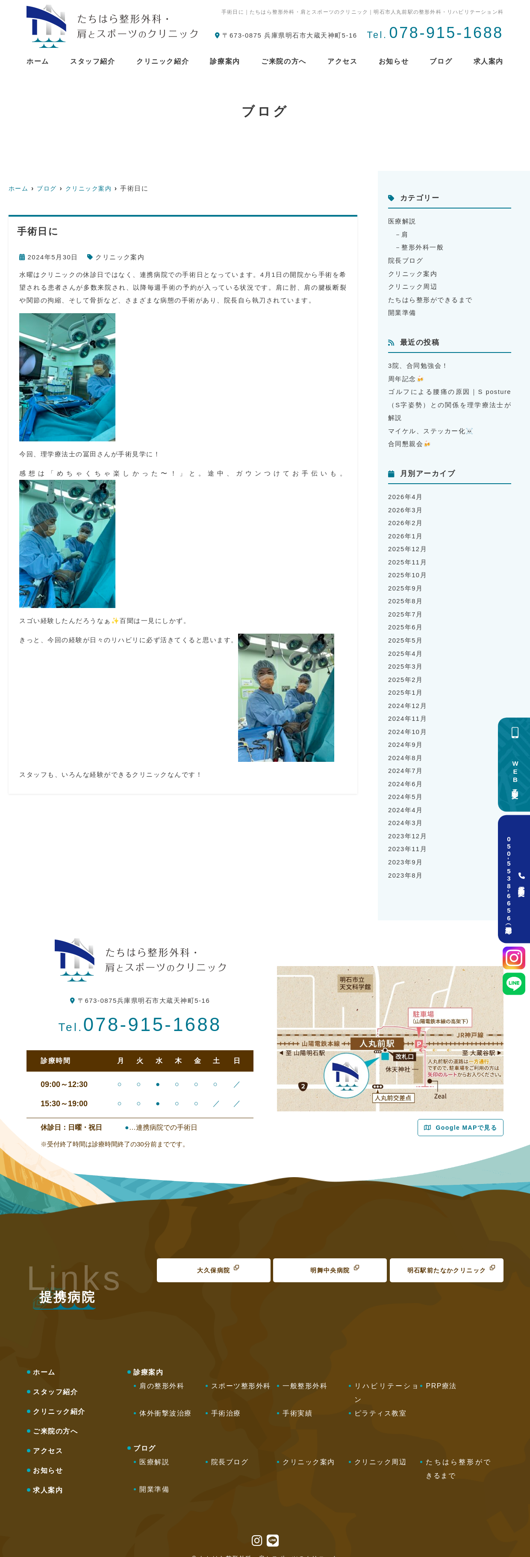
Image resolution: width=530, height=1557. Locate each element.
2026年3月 (405, 506)
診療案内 (225, 61)
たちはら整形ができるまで (430, 298)
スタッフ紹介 (92, 61)
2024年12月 (407, 698)
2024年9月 (405, 736)
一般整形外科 (305, 1375)
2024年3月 (405, 813)
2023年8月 (405, 865)
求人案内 (489, 61)
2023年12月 (407, 826)
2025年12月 (407, 544)
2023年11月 (407, 839)
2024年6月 (405, 775)
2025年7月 (405, 608)
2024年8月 (405, 749)
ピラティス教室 (380, 1402)
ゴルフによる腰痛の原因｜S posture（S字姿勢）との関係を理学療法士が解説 (449, 402)
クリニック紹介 (162, 61)
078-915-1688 (140, 1014)
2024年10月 (407, 724)
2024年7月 (405, 762)
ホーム (37, 61)
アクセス (342, 61)
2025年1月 (405, 685)
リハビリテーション (387, 1382)
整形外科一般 (423, 246)
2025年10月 (407, 570)
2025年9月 (405, 583)
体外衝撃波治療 (165, 1402)
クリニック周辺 (413, 285)
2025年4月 (405, 647)
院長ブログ (406, 259)
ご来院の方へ (283, 61)
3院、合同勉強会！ (418, 363)
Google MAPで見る (466, 1117)
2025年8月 (405, 595)
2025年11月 (407, 557)
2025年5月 (405, 634)
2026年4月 (405, 493)
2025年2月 (405, 672)
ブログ (441, 61)
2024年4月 (405, 801)
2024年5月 (405, 788)
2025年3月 (405, 660)
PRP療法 (441, 1375)
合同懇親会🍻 (410, 440)
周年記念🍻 (406, 376)
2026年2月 (405, 519)
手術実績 (297, 1402)
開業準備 (402, 310)
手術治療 (226, 1402)
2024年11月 (407, 711)
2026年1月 (405, 531)
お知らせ (394, 61)
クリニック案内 (120, 257)
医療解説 (402, 221)
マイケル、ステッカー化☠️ (431, 428)
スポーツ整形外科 (241, 1375)
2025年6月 (405, 621)
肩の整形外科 (161, 1375)
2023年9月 (405, 852)
